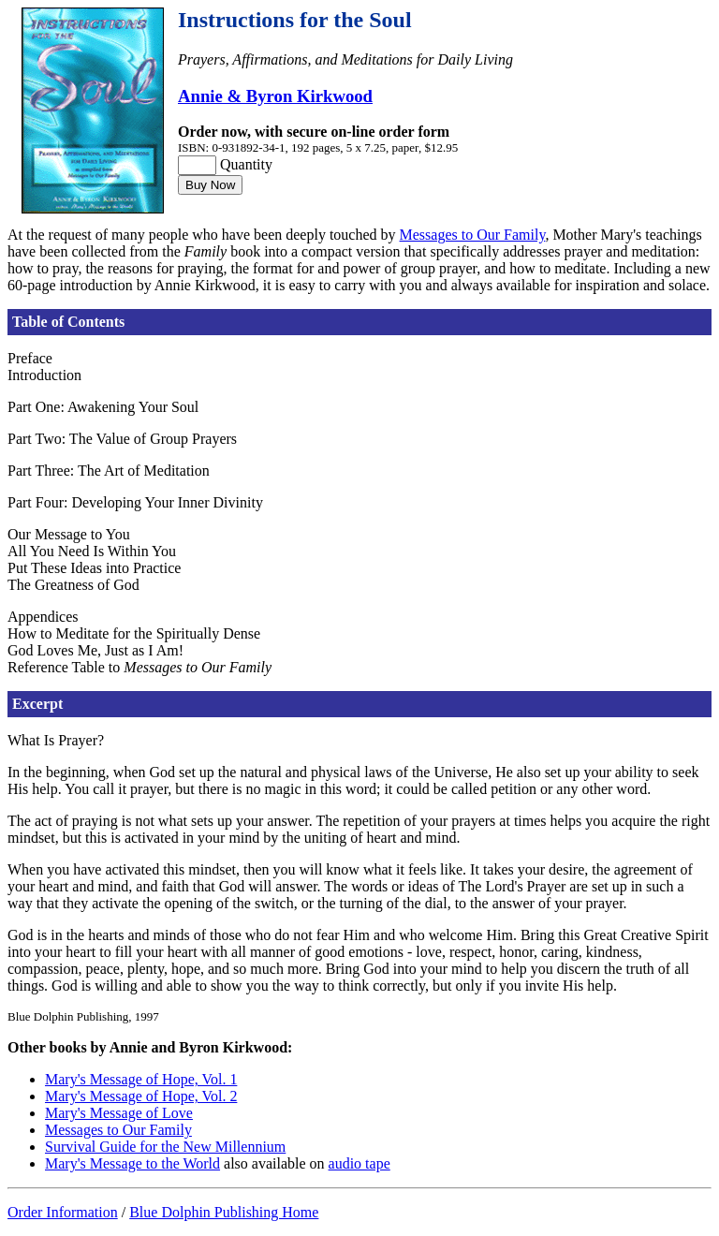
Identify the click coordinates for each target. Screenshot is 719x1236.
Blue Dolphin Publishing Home (223, 1212)
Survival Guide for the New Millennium (165, 1147)
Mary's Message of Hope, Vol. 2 (141, 1096)
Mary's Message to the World (132, 1163)
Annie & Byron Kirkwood (275, 96)
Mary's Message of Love (119, 1113)
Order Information (62, 1212)
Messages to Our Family (473, 235)
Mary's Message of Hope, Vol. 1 (141, 1079)
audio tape (359, 1163)
